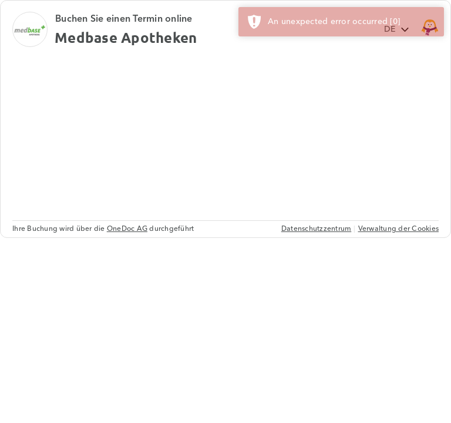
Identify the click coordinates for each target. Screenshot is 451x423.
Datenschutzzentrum (316, 229)
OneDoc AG (127, 229)
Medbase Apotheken (126, 37)
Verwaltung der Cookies (398, 229)
